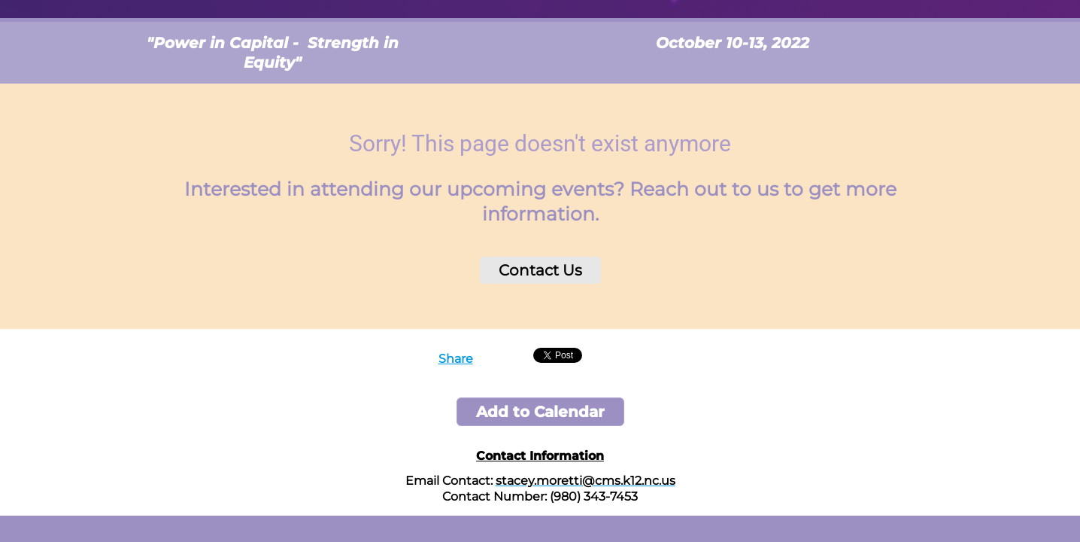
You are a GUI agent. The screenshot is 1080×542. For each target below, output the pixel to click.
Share (455, 359)
